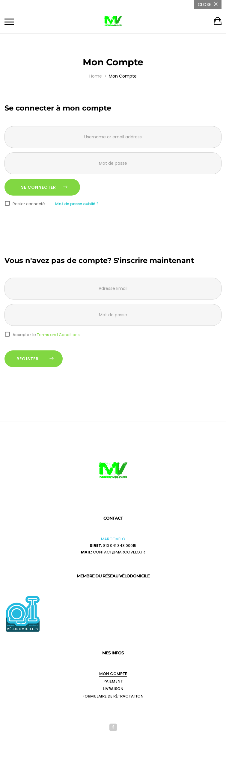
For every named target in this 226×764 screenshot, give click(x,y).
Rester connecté (29, 204)
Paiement (113, 681)
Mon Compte (113, 674)
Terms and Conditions (58, 335)
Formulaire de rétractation (113, 696)
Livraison (113, 689)
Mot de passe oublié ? (77, 204)
